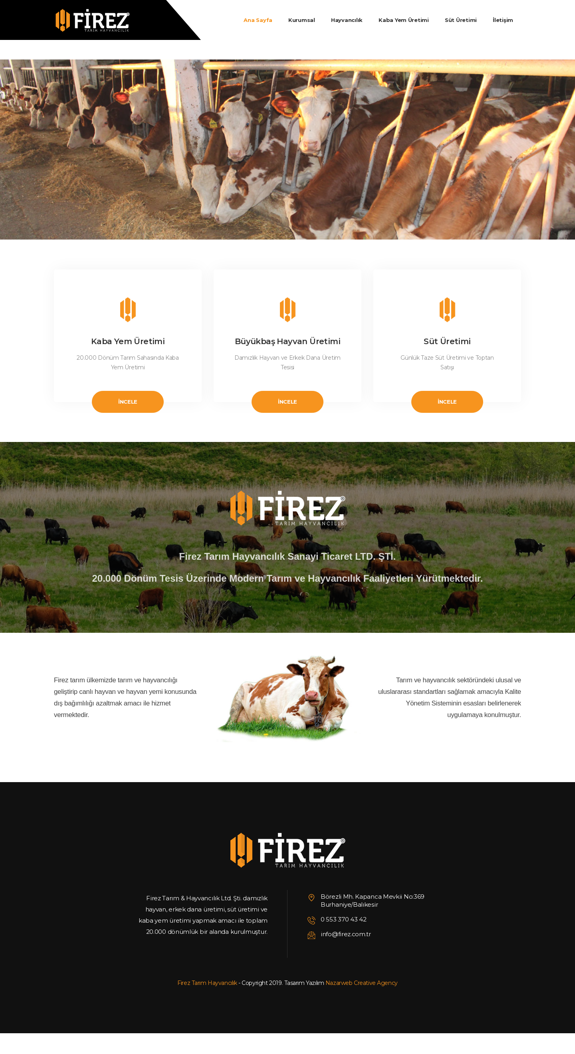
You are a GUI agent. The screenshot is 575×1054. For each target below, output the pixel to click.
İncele (127, 401)
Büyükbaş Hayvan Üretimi (287, 341)
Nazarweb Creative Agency (361, 983)
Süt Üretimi (447, 341)
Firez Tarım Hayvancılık (207, 983)
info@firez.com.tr (346, 934)
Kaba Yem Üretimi (128, 341)
